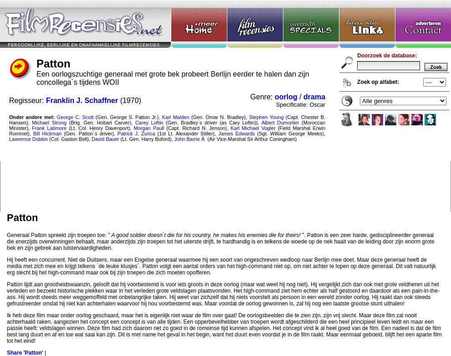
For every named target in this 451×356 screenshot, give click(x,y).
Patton (225, 106)
